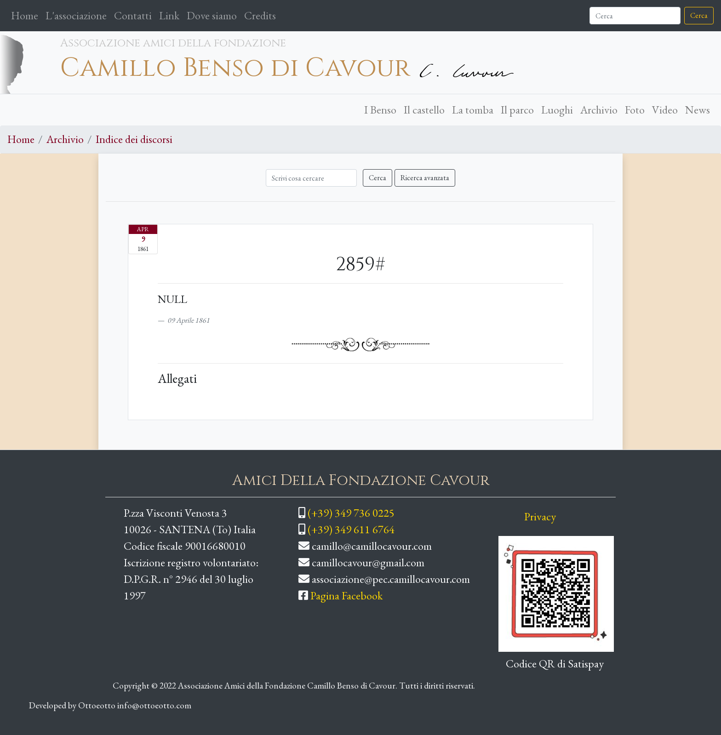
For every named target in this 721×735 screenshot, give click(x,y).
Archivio (599, 110)
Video (665, 110)
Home (26, 15)
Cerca (699, 15)
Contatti (133, 15)
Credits (260, 15)
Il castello (424, 110)
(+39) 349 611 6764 (351, 529)
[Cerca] (635, 15)
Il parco (517, 110)
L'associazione (76, 15)
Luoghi (557, 110)
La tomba (472, 110)
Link (169, 15)
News (697, 110)
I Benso (380, 110)
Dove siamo (212, 15)
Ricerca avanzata (425, 177)
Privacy (540, 516)
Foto (635, 110)
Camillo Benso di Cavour (235, 68)
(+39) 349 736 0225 (351, 513)
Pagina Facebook (346, 595)
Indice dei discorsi (134, 139)
